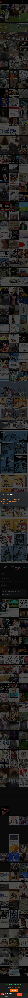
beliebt (6, 1)
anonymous (17, 567)
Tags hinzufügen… (10, 573)
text (2, 573)
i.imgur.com (25, 567)
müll (10, 1)
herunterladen (17, 569)
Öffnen (19, 994)
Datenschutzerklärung (16, 987)
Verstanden (14, 990)
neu (4, 1)
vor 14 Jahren (18, 566)
